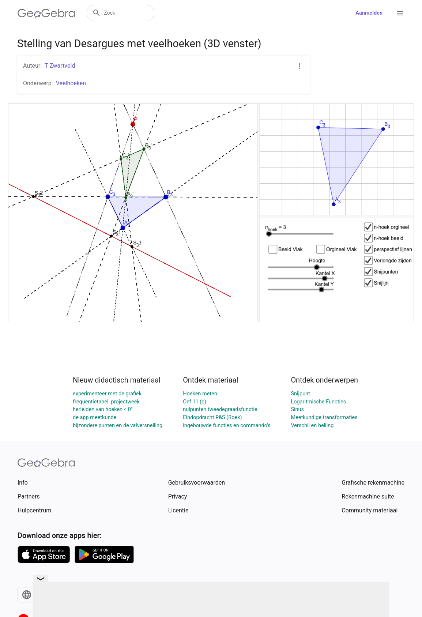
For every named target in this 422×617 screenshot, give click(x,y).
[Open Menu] (400, 13)
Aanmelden (369, 13)
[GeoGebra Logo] (46, 13)
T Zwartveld (60, 65)
